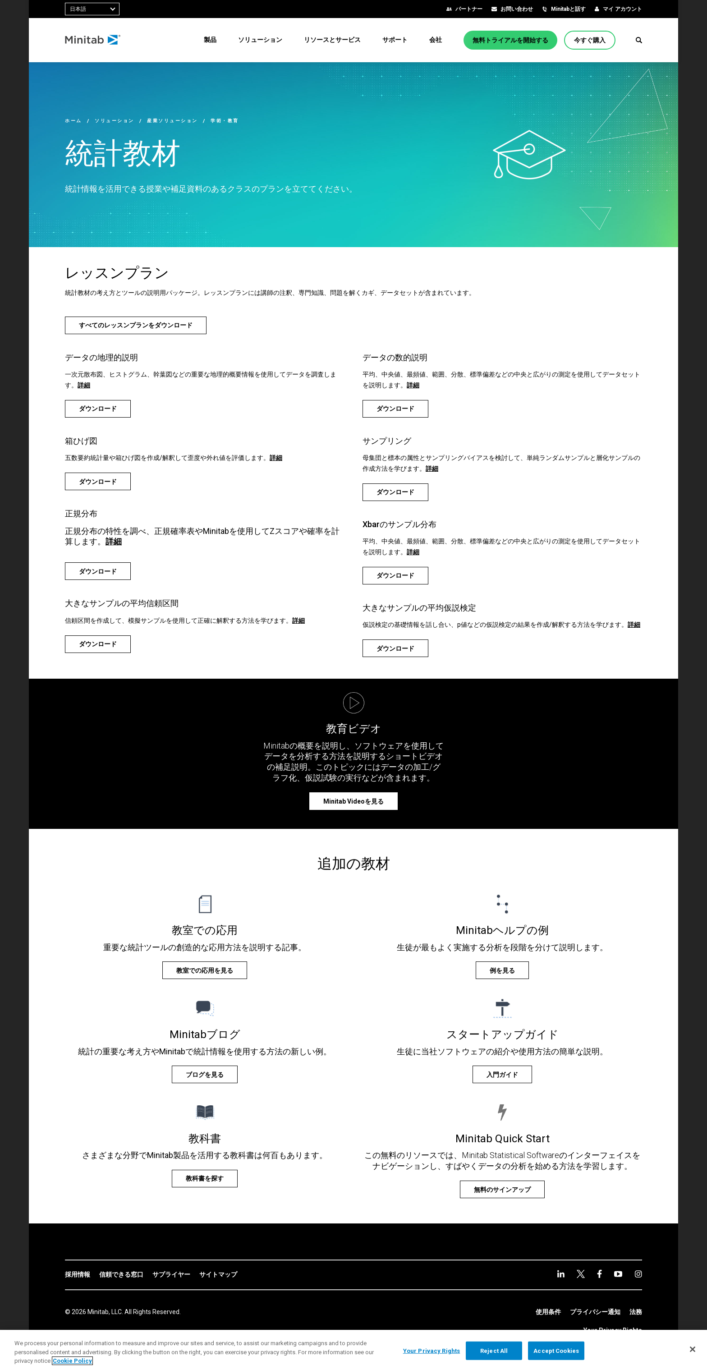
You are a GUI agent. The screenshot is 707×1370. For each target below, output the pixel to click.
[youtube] (618, 1274)
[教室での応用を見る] (204, 970)
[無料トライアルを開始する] (510, 40)
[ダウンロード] (98, 409)
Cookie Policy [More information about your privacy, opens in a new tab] (72, 1360)
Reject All (494, 1350)
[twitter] (581, 1274)
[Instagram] (638, 1274)
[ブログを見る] (205, 1074)
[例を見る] (502, 970)
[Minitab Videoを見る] (353, 801)
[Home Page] (93, 40)
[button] (639, 40)
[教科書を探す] (205, 1178)
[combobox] (92, 9)
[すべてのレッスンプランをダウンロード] (136, 325)
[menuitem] (210, 39)
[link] (77, 1274)
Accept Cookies (556, 1350)
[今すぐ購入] (589, 40)
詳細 (84, 385)
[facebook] (599, 1273)
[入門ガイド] (502, 1074)
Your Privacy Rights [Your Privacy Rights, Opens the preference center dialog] (431, 1350)
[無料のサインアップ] (502, 1189)
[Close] (692, 1349)
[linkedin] (561, 1274)
